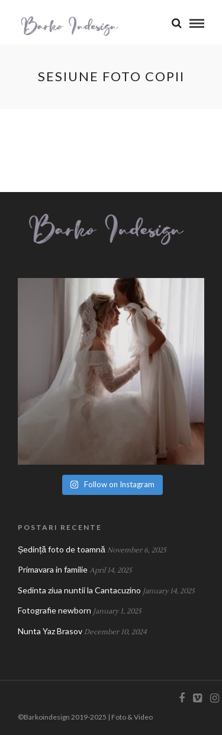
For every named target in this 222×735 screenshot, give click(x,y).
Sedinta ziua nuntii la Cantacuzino (79, 590)
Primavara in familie (53, 569)
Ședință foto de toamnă (61, 549)
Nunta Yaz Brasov (50, 631)
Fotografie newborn (54, 610)
